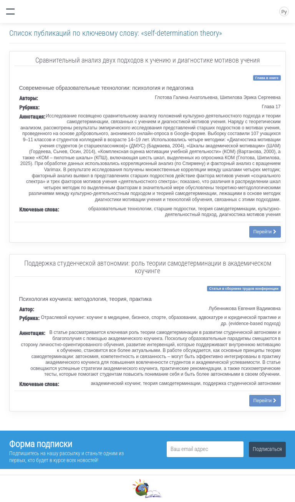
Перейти (265, 231)
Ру (284, 12)
